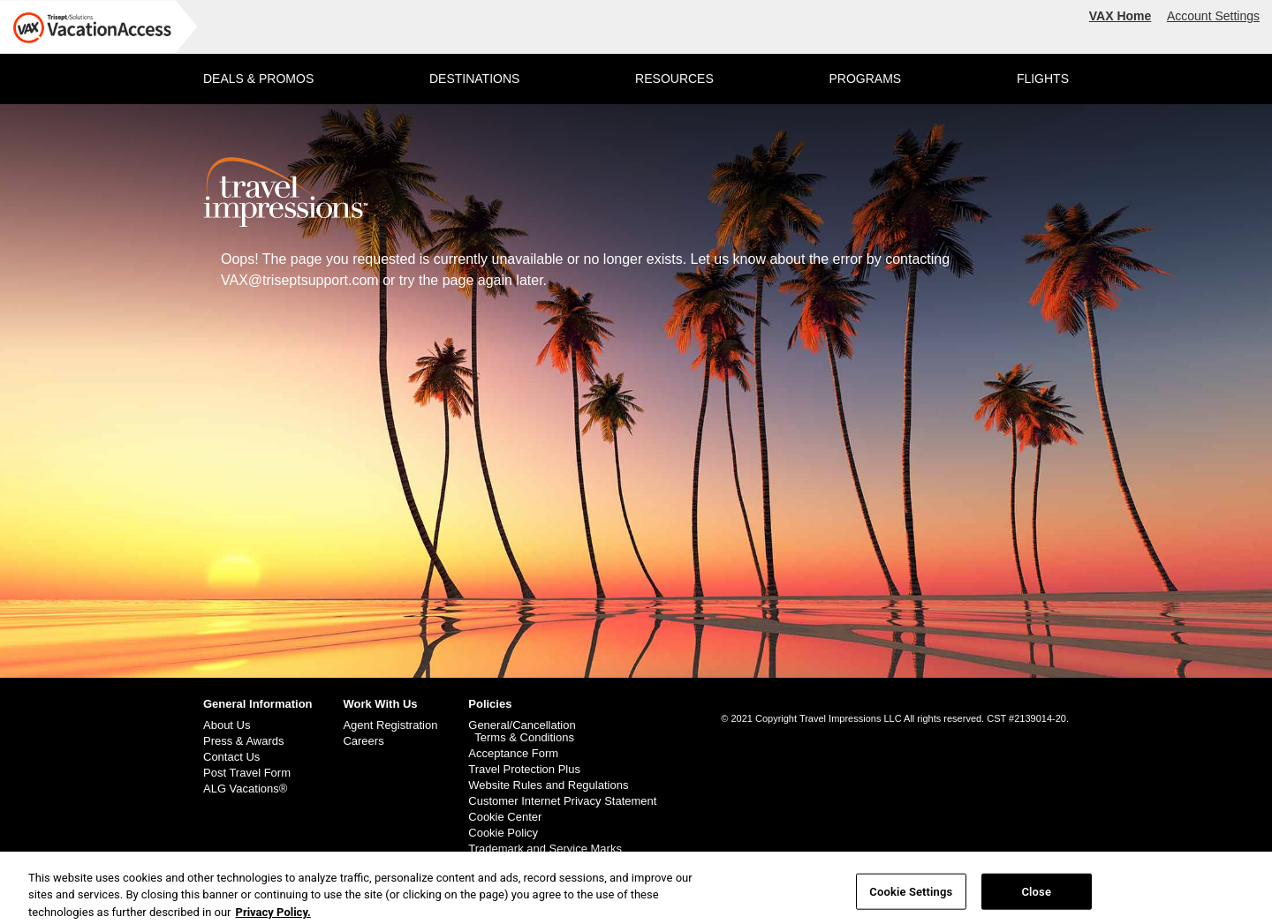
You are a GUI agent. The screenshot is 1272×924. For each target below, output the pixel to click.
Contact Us (231, 757)
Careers (363, 741)
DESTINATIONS (474, 78)
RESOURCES (674, 78)
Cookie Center (504, 817)
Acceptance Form (513, 753)
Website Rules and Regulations (548, 785)
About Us (226, 725)
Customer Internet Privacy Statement (562, 801)
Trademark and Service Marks (545, 849)
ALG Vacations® (245, 789)
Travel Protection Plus (524, 769)
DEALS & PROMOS (258, 78)
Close (1036, 896)
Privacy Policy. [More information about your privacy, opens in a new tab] (273, 916)
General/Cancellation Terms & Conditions (521, 731)
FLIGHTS (1043, 78)
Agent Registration (390, 725)
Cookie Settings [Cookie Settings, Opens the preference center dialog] (910, 896)
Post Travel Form (247, 773)
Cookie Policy (503, 833)
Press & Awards (243, 741)
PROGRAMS (865, 78)
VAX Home (1120, 16)
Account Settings (1213, 16)
